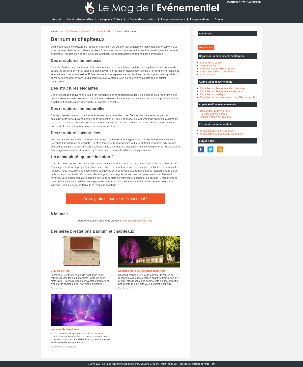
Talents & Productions (65, 347)
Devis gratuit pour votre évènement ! (115, 198)
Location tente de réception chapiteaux (142, 270)
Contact (219, 19)
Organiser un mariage (212, 94)
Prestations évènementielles (78, 31)
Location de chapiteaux (65, 329)
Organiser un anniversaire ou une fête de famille (227, 97)
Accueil (56, 19)
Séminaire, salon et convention (217, 71)
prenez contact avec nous (137, 220)
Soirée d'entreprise (211, 62)
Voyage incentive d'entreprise (217, 68)
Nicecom (59, 288)
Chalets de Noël (60, 270)
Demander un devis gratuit (215, 110)
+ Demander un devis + (141, 19)
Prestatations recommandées (217, 130)
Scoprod (126, 288)
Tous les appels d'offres (213, 113)
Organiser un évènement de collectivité (222, 88)
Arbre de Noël (208, 74)
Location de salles (103, 31)
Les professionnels (173, 19)
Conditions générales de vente (194, 364)
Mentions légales (169, 364)
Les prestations (199, 19)
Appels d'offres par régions (215, 116)
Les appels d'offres (110, 19)
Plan (213, 364)
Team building (208, 65)
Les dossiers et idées (80, 19)
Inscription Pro (236, 1)
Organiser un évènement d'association (222, 91)
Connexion (254, 1)
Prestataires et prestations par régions (222, 133)
